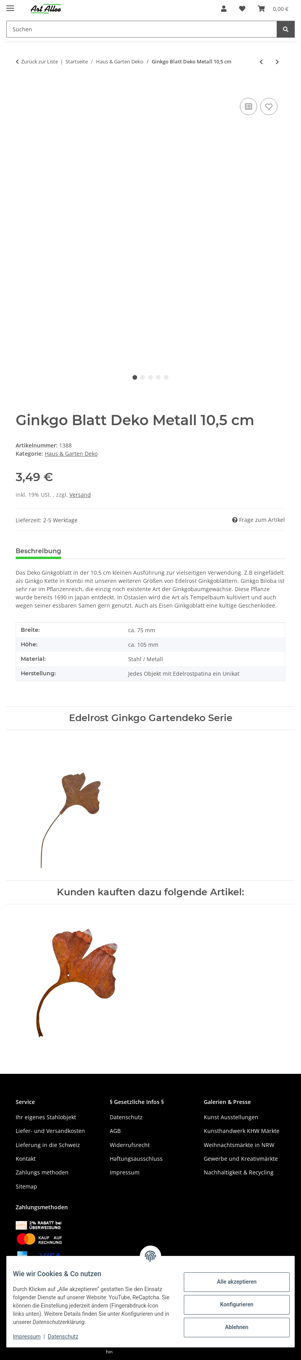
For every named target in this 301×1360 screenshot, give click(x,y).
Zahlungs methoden (42, 1172)
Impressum (33, 1336)
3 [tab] (150, 377)
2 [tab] (142, 377)
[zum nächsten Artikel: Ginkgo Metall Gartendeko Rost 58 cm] (277, 61)
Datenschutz (69, 1336)
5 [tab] (166, 377)
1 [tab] (134, 377)
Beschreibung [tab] (38, 551)
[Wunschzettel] (242, 8)
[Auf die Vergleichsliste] (248, 106)
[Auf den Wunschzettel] (268, 106)
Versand (80, 494)
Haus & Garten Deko (71, 453)
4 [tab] (158, 377)
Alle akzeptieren (230, 1282)
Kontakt (26, 1158)
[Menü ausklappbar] (10, 5)
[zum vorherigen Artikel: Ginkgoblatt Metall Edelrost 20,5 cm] (261, 61)
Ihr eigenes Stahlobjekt (46, 1117)
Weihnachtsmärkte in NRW (239, 1145)
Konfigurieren (230, 1304)
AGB (115, 1131)
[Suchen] (141, 29)
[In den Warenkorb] (22, 87)
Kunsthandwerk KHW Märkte (241, 1131)
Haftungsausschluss (136, 1158)
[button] (224, 8)
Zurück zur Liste (39, 61)
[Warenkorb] (273, 8)
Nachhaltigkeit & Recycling (239, 1172)
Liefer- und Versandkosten (50, 1131)
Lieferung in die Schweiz (48, 1145)
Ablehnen (230, 1327)
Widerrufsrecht (130, 1145)
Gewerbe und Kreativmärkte (241, 1158)
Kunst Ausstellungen (231, 1117)
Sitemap (26, 1186)
